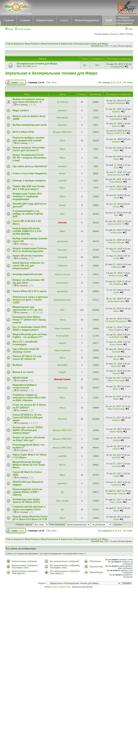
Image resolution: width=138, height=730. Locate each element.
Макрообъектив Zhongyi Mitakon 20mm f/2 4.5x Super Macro (29, 465)
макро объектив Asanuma (28, 255)
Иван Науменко (62, 328)
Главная (8, 20)
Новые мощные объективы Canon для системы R (29, 149)
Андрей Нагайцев (116, 103)
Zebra (62, 320)
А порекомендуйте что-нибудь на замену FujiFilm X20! (28, 214)
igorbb (116, 292)
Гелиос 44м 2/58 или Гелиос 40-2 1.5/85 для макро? (29, 188)
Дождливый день (62, 300)
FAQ (129, 29)
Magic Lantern (21, 110)
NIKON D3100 (20, 377)
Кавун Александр (116, 380)
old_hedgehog (116, 284)
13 (37, 312)
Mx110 (62, 465)
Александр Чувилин (116, 493)
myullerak (62, 257)
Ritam (62, 149)
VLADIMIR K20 (116, 337)
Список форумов (14, 44)
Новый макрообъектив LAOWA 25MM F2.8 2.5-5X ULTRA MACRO (27, 231)
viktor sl (116, 389)
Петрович (62, 250)
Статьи (64, 20)
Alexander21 (62, 283)
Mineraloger (62, 117)
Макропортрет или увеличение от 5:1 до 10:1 (28, 308)
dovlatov (116, 142)
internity (62, 222)
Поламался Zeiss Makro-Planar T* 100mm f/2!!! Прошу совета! (29, 320)
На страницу (104, 82)
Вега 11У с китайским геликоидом (25, 343)
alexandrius (62, 291)
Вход (9, 29)
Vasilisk (116, 440)
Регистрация (23, 29)
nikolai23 (62, 166)
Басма (62, 205)
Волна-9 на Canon (23, 372)
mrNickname (116, 232)
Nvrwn (62, 173)
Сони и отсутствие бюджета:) (30, 173)
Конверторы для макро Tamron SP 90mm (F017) (26, 501)
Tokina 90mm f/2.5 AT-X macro (30, 291)
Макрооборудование (87, 20)
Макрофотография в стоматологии (25, 386)
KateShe (116, 420)
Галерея (25, 20)
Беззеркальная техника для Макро (37, 63)
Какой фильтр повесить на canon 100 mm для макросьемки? (28, 265)
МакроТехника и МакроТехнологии (42, 44)
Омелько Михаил (116, 242)
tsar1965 (62, 456)
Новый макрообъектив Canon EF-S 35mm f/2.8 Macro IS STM (30, 518)
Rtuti (116, 167)
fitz (62, 492)
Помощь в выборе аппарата (29, 180)
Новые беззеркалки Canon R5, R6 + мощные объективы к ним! (30, 158)
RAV (62, 310)
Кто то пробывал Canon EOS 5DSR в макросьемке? (29, 328)
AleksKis (62, 110)
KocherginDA (62, 336)
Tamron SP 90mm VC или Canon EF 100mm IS (27, 357)
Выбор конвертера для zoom (30, 125)
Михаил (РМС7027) (62, 132)
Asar (62, 214)
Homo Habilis (116, 189)
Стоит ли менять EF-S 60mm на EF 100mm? (29, 406)
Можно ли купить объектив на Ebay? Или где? (29, 439)
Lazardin (62, 180)
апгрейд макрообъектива (27, 274)
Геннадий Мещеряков (116, 321)
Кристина (62, 388)
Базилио (62, 125)
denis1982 (62, 365)
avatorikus (62, 483)
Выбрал (17, 365)
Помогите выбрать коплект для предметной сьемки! (29, 139)
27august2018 (117, 66)
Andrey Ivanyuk (62, 274)
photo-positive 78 (116, 224)
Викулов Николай (116, 175)
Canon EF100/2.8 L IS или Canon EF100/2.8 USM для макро (28, 417)
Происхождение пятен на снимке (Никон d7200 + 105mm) (27, 492)
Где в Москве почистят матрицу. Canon (26, 350)
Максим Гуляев (62, 379)
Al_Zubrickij (62, 102)
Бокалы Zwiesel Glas (61, 587)
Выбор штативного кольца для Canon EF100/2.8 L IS (28, 100)
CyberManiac (116, 119)
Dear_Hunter (62, 501)
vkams (116, 311)
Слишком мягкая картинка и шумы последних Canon (29, 508)
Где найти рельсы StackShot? (30, 166)
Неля (116, 198)
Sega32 (62, 343)
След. (129, 82)
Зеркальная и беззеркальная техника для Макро (84, 44)
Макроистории (44, 20)
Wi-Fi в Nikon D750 (23, 132)
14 (40, 312)
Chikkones (62, 265)
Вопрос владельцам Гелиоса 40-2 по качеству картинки (30, 250)
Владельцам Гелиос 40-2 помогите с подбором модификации (27, 196)
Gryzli (62, 140)
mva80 (116, 258)
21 (125, 82)
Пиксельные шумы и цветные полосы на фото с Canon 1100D (30, 300)
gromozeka (62, 241)
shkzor (62, 358)
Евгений (116, 352)
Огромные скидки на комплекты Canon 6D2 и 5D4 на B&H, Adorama (29, 397)
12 (34, 312)
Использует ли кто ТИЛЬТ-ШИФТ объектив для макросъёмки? (28, 430)
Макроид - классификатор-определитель (125, 20)
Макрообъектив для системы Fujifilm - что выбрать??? (30, 336)
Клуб (109, 20)
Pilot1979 (62, 419)
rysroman (116, 466)
